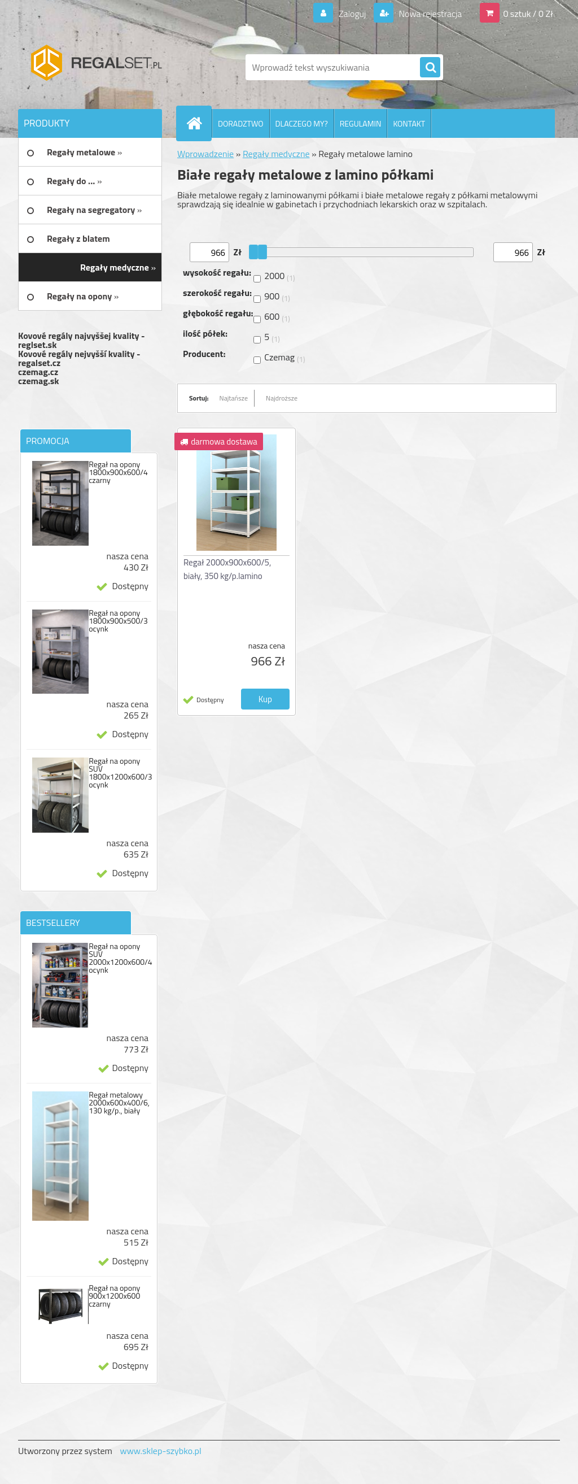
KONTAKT (409, 123)
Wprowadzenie (205, 153)
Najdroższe (281, 398)
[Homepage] (199, 123)
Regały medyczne (276, 153)
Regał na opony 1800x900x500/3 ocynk (118, 621)
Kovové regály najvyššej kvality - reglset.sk (81, 340)
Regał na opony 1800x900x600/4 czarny (118, 472)
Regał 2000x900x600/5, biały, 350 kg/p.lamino (227, 569)
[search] (430, 68)
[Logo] (95, 67)
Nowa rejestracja (429, 13)
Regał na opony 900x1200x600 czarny (114, 1296)
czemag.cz (38, 371)
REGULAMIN (361, 123)
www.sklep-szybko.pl (160, 1450)
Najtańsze (234, 398)
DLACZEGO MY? (301, 123)
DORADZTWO (241, 123)
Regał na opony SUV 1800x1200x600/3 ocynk (120, 773)
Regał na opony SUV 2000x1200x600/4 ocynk (120, 958)
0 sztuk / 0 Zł (528, 13)
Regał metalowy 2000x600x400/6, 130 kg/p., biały (119, 1103)
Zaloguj (351, 13)
